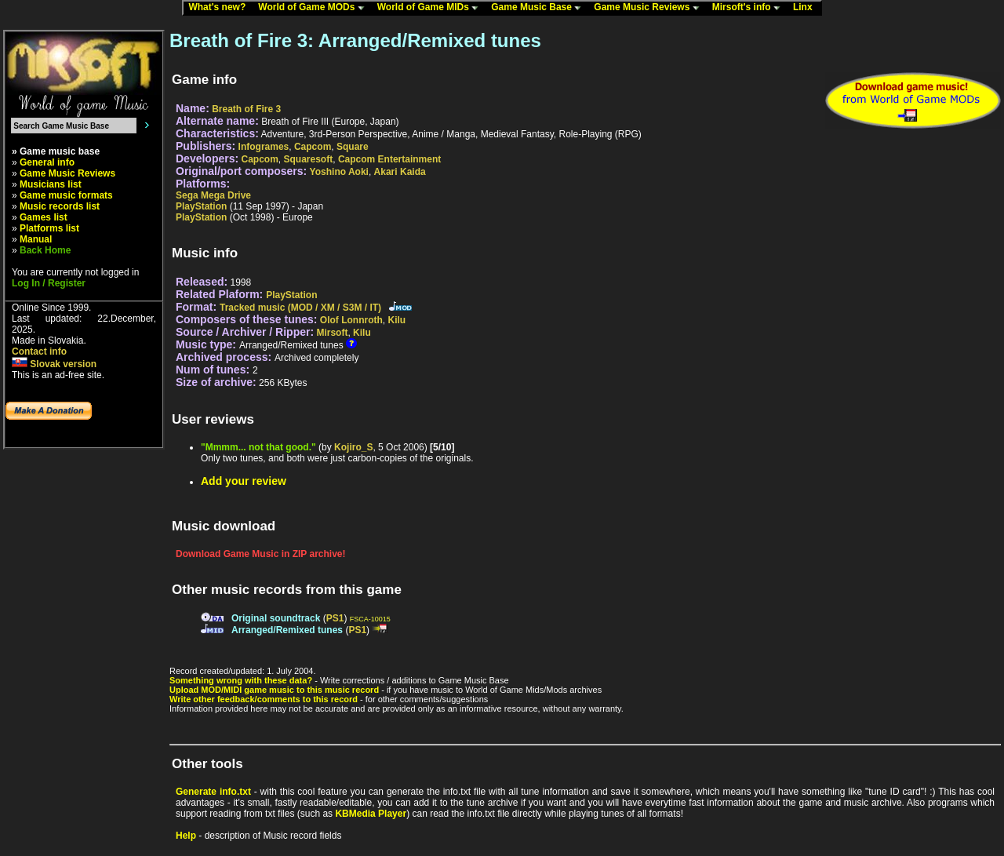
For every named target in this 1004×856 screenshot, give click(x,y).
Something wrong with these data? (240, 680)
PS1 (335, 618)
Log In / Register (48, 283)
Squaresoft (308, 159)
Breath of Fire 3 (246, 109)
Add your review (243, 481)
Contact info (39, 351)
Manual (36, 239)
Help (186, 835)
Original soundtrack (275, 618)
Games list (43, 217)
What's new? (220, 8)
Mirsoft (331, 332)
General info (47, 162)
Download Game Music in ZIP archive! (261, 553)
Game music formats (66, 195)
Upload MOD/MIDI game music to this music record (274, 689)
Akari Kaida (400, 171)
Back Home (45, 250)
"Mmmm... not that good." (258, 447)
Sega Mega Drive (213, 195)
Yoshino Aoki (339, 171)
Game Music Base (539, 8)
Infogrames (263, 146)
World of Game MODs (314, 8)
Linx (806, 8)
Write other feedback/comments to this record (263, 699)
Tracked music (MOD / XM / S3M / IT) (300, 307)
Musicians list (51, 184)
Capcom (312, 146)
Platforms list (49, 228)
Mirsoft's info (749, 8)
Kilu (396, 320)
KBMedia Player (370, 813)
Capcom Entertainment (389, 159)
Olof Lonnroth (351, 320)
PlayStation (201, 206)
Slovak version (54, 364)
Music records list (60, 206)
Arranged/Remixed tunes (287, 630)
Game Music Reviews (650, 8)
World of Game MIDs (431, 8)
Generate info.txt (213, 791)
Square (352, 146)
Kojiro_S (353, 447)
